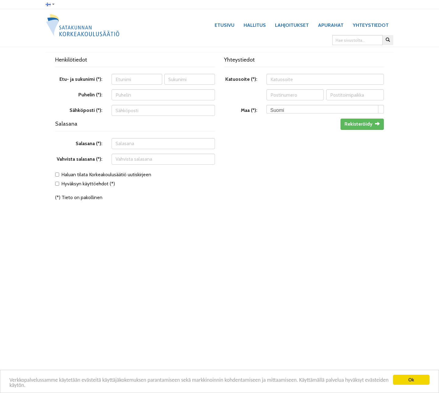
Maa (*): (249, 110)
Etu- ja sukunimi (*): (80, 79)
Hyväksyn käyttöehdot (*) (88, 184)
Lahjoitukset (292, 25)
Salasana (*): (89, 143)
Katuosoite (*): (241, 79)
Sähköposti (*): (86, 110)
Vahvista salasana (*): (79, 159)
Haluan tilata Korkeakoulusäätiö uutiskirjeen (106, 174)
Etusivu (224, 25)
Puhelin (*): (90, 95)
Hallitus (255, 25)
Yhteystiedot (371, 25)
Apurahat (331, 25)
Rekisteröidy (362, 124)
